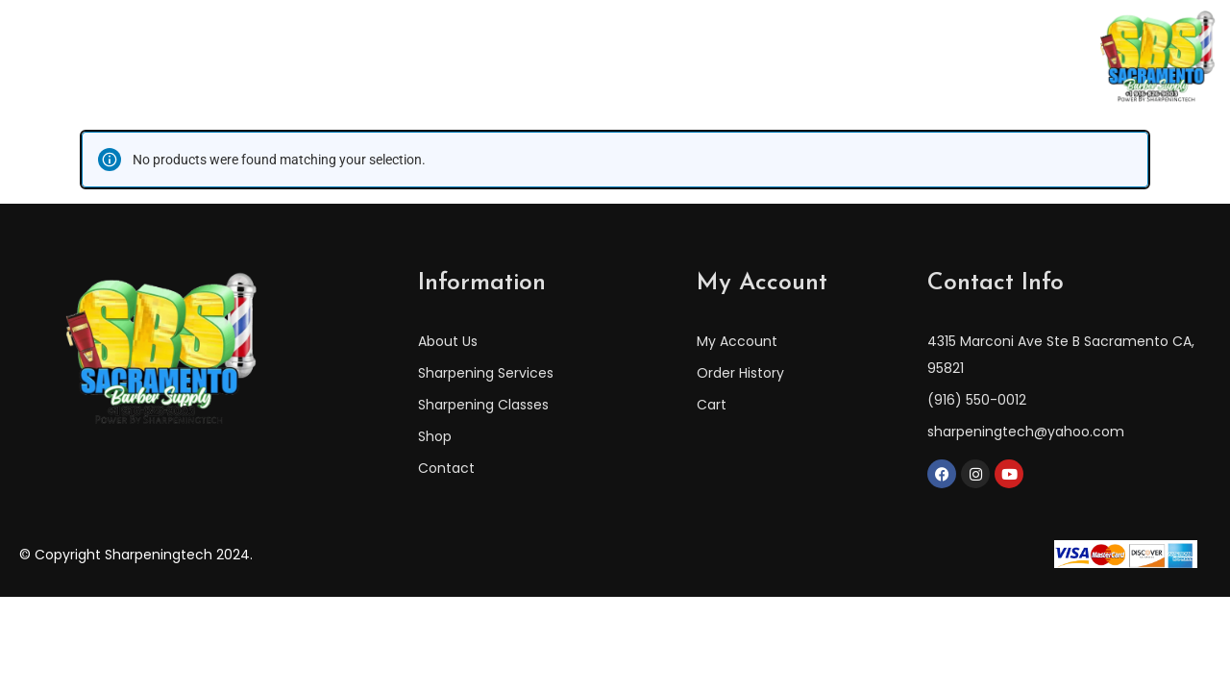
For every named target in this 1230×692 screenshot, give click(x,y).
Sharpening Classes (513, 57)
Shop (820, 57)
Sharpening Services (692, 57)
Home (285, 57)
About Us (375, 57)
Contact (902, 57)
